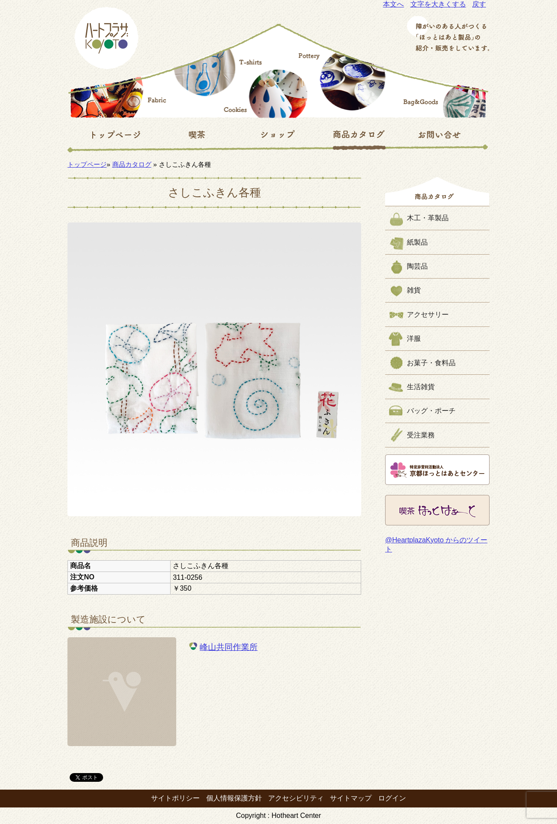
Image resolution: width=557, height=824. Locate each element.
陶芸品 (417, 266)
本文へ (393, 4)
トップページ (87, 164)
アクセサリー (428, 314)
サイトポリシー (175, 798)
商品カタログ (131, 164)
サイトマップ (351, 798)
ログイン (392, 798)
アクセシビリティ (296, 798)
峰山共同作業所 (229, 647)
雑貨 (414, 290)
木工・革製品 (428, 218)
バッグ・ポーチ (431, 410)
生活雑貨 (421, 386)
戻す (479, 4)
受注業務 (421, 435)
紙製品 (417, 242)
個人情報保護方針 (234, 798)
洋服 (414, 338)
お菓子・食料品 (431, 363)
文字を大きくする (438, 4)
